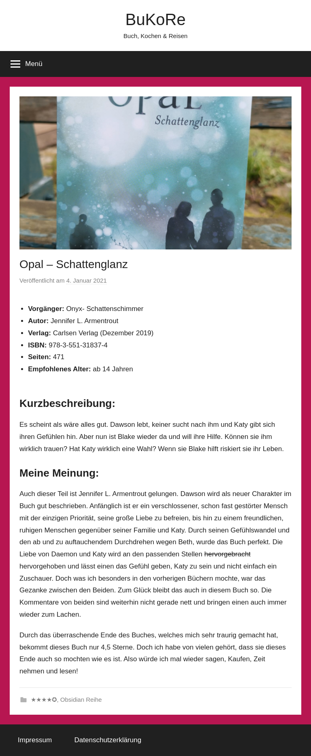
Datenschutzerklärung (108, 740)
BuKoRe (156, 19)
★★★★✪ (44, 699)
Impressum (35, 740)
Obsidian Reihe (81, 699)
